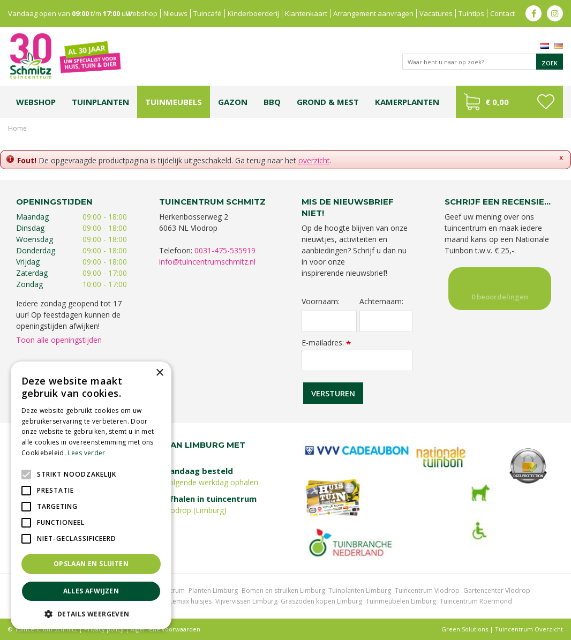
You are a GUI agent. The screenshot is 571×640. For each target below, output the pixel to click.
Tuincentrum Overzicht (529, 629)
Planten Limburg (213, 590)
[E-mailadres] (357, 360)
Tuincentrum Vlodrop (427, 590)
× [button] (159, 373)
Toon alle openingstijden (59, 340)
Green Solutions (464, 629)
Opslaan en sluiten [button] (91, 563)
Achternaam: (381, 301)
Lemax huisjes (190, 601)
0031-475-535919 (225, 250)
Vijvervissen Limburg (246, 601)
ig (555, 13)
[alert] (91, 495)
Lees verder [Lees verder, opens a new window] (86, 452)
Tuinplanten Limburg (359, 590)
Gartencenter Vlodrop (496, 590)
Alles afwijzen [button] (91, 591)
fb (533, 13)
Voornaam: (321, 301)
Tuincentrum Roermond (476, 601)
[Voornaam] (329, 321)
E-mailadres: (326, 342)
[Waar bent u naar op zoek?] (482, 62)
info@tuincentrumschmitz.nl (207, 262)
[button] (91, 613)
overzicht (314, 160)
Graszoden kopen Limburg (321, 601)
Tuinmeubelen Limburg (401, 601)
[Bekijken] (509, 102)
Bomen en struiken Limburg (283, 590)
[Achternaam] (385, 321)
